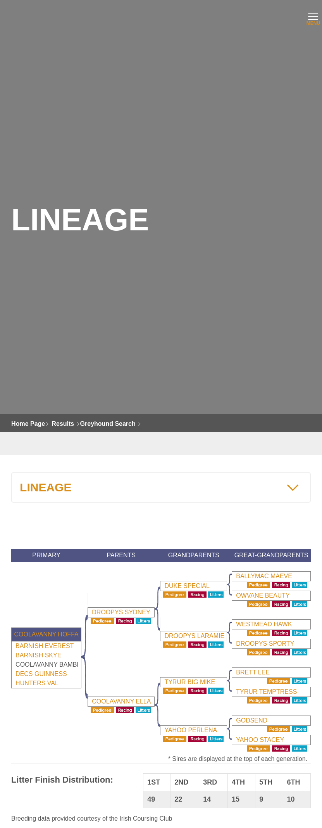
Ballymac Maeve (264, 576)
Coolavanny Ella (121, 701)
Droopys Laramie (194, 636)
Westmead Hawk (264, 624)
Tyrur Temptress (266, 691)
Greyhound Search (108, 423)
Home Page (28, 423)
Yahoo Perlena (190, 730)
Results (63, 423)
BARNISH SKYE (38, 655)
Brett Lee (253, 672)
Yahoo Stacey (260, 739)
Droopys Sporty (265, 643)
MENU (312, 21)
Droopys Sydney (121, 612)
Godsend (251, 720)
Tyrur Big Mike (189, 682)
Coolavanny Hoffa (46, 634)
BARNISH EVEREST (44, 646)
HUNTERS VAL (37, 683)
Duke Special (186, 586)
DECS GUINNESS (41, 674)
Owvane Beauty (262, 595)
